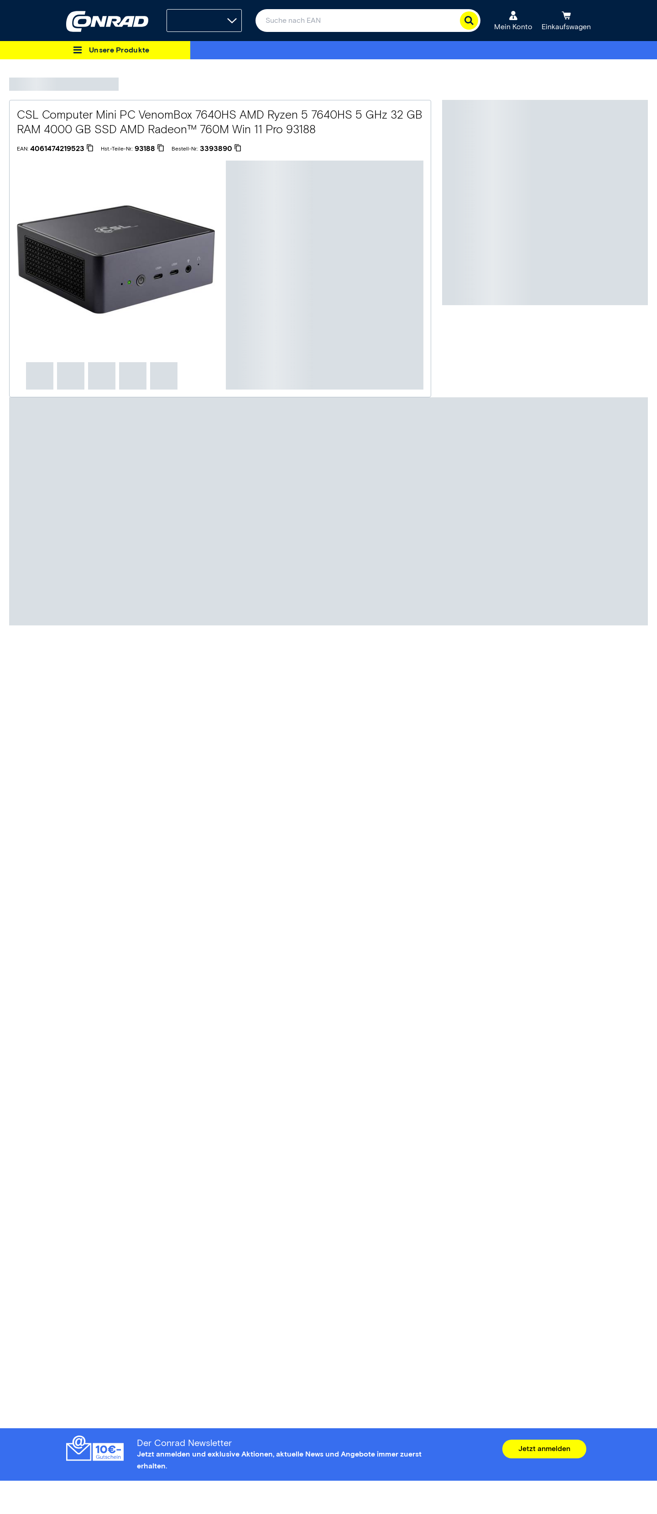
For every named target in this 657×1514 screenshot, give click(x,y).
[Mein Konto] (513, 20)
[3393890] (220, 148)
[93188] (149, 148)
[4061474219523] (62, 148)
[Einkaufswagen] (566, 20)
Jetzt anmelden (544, 1448)
